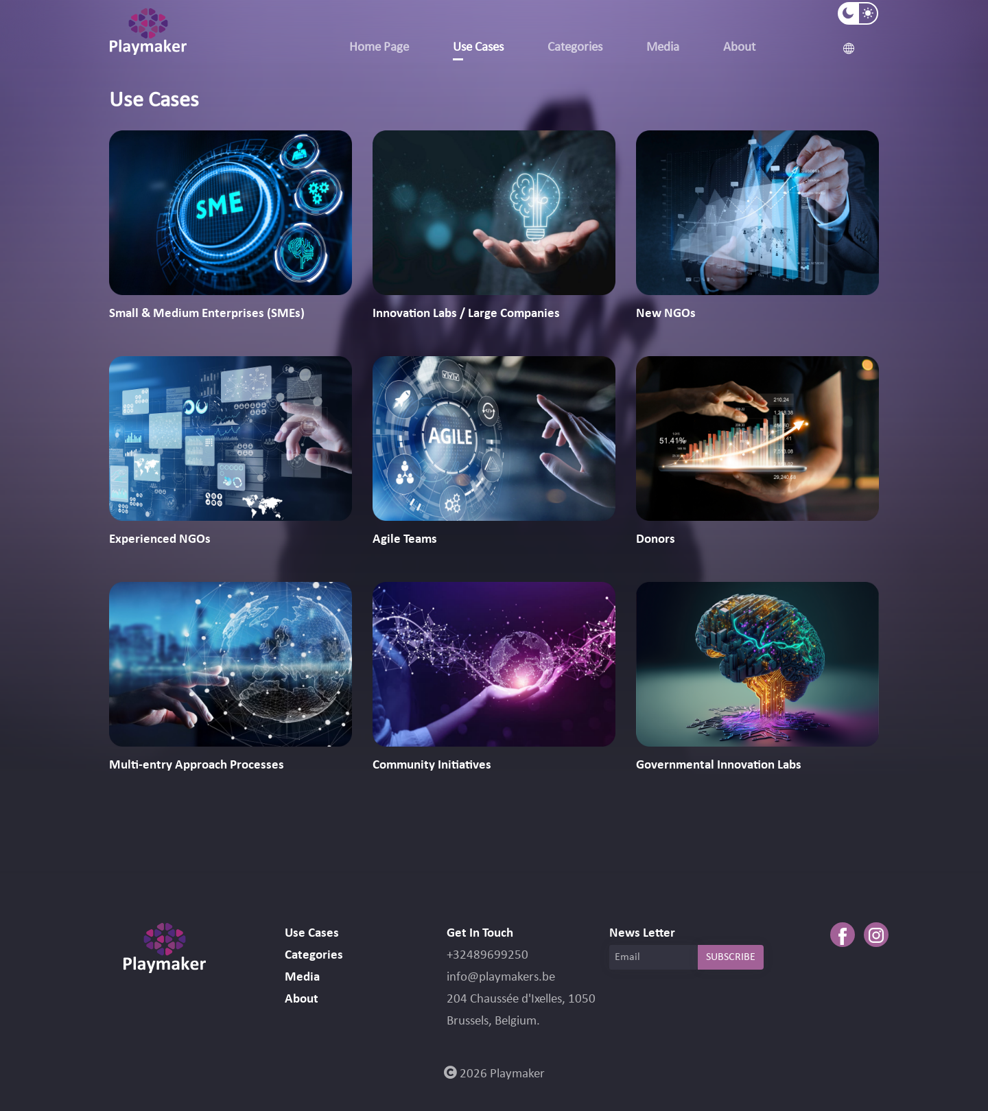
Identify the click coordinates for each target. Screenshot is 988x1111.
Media (662, 47)
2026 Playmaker (494, 1074)
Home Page (379, 47)
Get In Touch (480, 933)
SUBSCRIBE (730, 957)
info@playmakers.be (501, 977)
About (739, 47)
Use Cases (478, 47)
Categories (575, 47)
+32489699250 (487, 955)
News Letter (642, 933)
